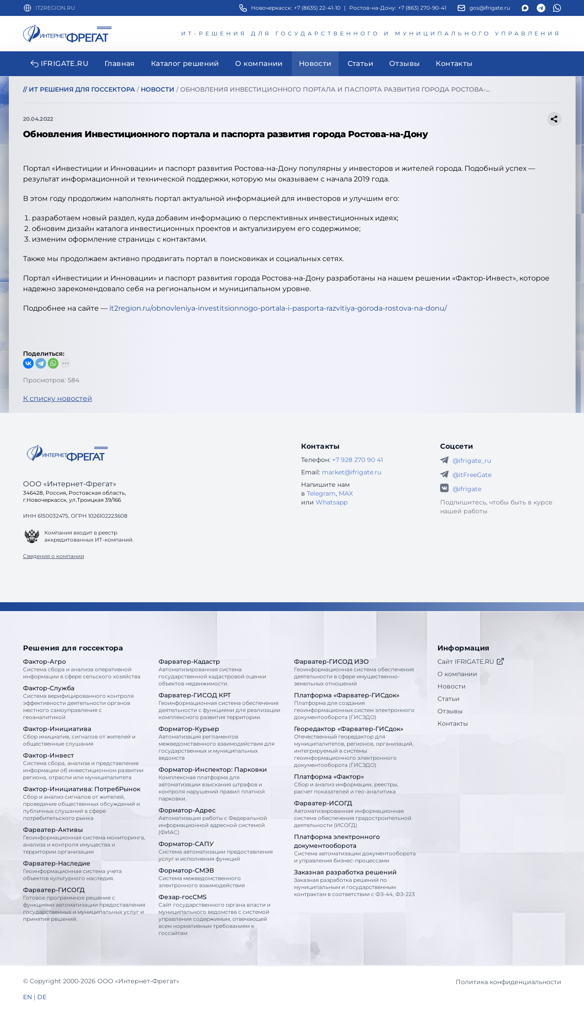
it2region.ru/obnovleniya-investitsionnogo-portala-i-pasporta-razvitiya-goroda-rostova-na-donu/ (278, 308)
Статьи (448, 699)
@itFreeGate (472, 475)
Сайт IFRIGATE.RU (471, 661)
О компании (457, 674)
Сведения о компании (53, 556)
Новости (451, 686)
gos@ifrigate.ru (489, 7)
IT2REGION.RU (55, 7)
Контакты (452, 723)
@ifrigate (467, 489)
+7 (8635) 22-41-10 (317, 7)
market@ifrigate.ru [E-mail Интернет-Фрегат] (351, 472)
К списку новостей (57, 398)
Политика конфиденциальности (508, 982)
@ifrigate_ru (472, 461)
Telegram (321, 493)
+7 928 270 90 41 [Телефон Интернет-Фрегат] (357, 460)
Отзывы (450, 711)
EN (27, 997)
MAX (346, 493)
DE (41, 997)
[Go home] (67, 453)
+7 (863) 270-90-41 (422, 7)
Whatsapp (332, 502)
